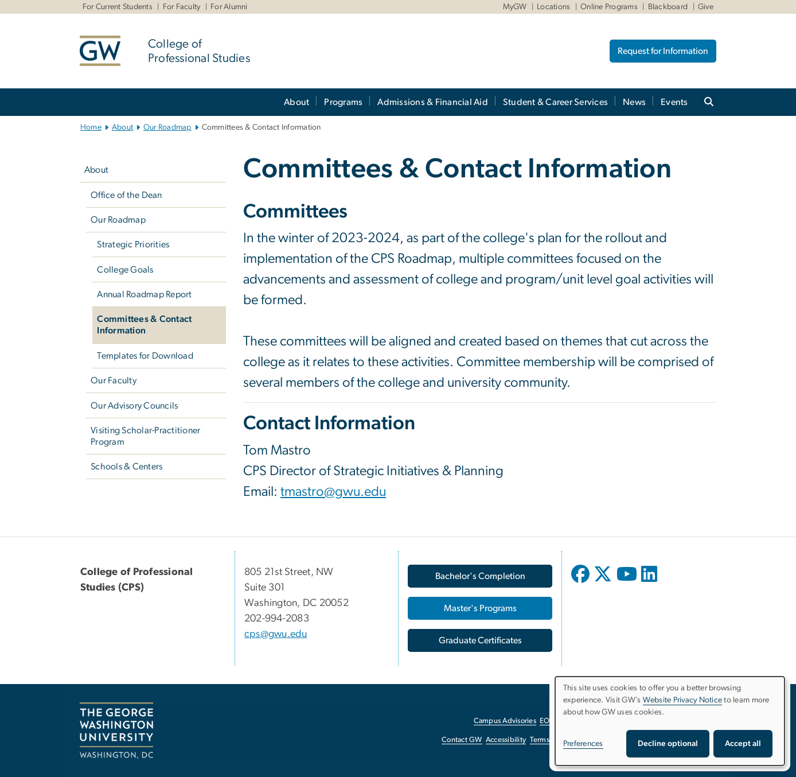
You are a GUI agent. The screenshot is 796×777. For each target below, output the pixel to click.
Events (674, 102)
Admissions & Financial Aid (432, 102)
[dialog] (670, 721)
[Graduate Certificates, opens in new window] (480, 640)
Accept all (743, 744)
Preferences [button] (583, 744)
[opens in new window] (581, 582)
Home (91, 127)
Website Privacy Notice (683, 700)
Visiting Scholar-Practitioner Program (145, 436)
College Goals (125, 269)
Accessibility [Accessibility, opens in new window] (506, 740)
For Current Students (118, 7)
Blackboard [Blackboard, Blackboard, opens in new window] (668, 7)
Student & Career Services (555, 102)
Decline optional (668, 744)
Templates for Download (145, 355)
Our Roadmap (167, 127)
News (634, 102)
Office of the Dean (126, 195)
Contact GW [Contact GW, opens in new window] (462, 740)
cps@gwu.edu (275, 634)
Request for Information (663, 51)
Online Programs (609, 7)
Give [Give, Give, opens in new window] (705, 7)
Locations (553, 7)
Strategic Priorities (133, 244)
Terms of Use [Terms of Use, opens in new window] (551, 740)
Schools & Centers (126, 466)
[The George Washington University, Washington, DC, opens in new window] (116, 730)
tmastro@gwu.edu (333, 492)
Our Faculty (113, 380)
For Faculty (182, 7)
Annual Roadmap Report (144, 294)
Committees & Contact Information (144, 324)
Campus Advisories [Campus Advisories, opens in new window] (505, 721)
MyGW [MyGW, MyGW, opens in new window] (515, 7)
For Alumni (229, 7)
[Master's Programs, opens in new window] (480, 608)
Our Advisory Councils (134, 405)
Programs (343, 102)
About (296, 102)
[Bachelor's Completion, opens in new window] (480, 576)
